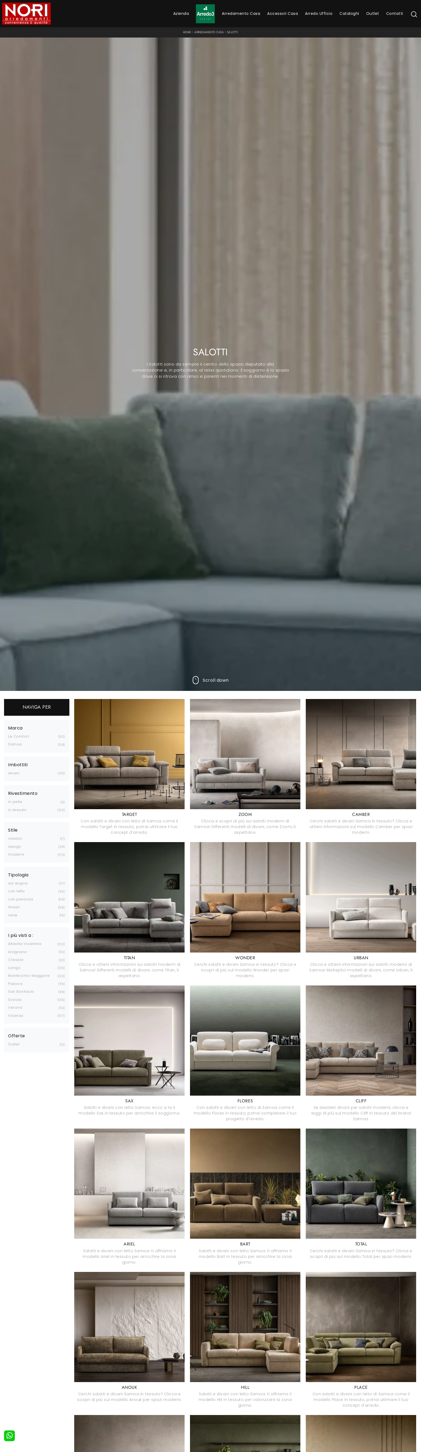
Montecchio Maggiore (29, 975)
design (14, 846)
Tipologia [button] (18, 875)
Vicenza (15, 1015)
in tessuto (17, 809)
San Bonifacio (21, 991)
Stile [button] (13, 830)
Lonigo (14, 967)
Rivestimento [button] (23, 793)
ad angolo (18, 883)
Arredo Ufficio (318, 13)
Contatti (394, 13)
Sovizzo (15, 999)
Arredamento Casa (241, 13)
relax (13, 915)
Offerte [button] (16, 1036)
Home (187, 32)
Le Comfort (18, 736)
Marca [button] (15, 728)
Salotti (232, 32)
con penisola (20, 899)
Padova (15, 983)
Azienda (181, 13)
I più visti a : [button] (20, 935)
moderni (16, 854)
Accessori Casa (282, 13)
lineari (14, 907)
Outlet (372, 13)
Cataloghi (349, 13)
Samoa (15, 744)
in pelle (15, 801)
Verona (15, 1007)
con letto (16, 891)
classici (15, 838)
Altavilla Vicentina (25, 943)
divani (13, 773)
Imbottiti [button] (18, 765)
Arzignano (17, 951)
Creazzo (16, 959)
